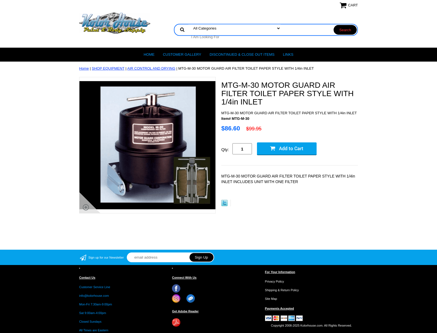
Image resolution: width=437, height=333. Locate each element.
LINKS (288, 54)
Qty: (225, 149)
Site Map (271, 298)
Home (149, 54)
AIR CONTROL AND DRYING (151, 68)
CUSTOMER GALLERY (182, 54)
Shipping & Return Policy (282, 290)
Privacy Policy (274, 281)
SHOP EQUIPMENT (108, 68)
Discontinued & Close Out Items (242, 54)
